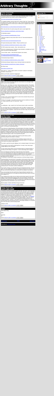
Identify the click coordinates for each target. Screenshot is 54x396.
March (41, 43)
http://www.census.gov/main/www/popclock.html (11, 40)
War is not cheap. (6, 14)
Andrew (46, 58)
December (41, 36)
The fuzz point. (6, 117)
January (41, 45)
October (41, 37)
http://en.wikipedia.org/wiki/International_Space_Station (12, 59)
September (42, 38)
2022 (40, 26)
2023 (40, 25)
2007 (40, 52)
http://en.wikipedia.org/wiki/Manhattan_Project (10, 35)
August (41, 39)
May (40, 41)
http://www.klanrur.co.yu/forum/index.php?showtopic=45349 (13, 26)
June (41, 40)
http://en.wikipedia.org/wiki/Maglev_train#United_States (12, 31)
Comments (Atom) (11, 224)
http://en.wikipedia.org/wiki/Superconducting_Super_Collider (13, 45)
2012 (40, 30)
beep (2, 80)
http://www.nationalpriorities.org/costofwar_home (11, 19)
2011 (40, 31)
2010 (40, 32)
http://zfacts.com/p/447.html (7, 68)
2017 (40, 27)
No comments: (13, 75)
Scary (3, 209)
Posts (39, 15)
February (41, 44)
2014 (40, 29)
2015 (40, 28)
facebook (32, 196)
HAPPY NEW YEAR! (7, 189)
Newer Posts (4, 221)
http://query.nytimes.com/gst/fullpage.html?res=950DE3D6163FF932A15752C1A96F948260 (11, 55)
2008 (40, 35)
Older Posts (32, 221)
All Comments (41, 17)
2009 (40, 34)
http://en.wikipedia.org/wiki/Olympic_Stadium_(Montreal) (12, 64)
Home (18, 220)
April (40, 42)
